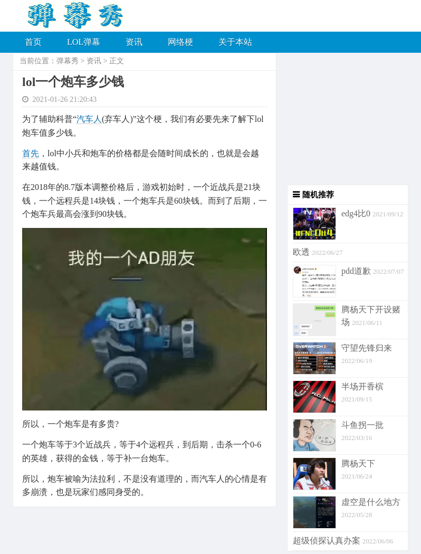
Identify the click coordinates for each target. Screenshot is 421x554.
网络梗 (180, 41)
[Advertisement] (342, 119)
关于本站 (235, 41)
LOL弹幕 (83, 41)
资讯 (134, 41)
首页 (33, 41)
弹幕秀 (67, 61)
